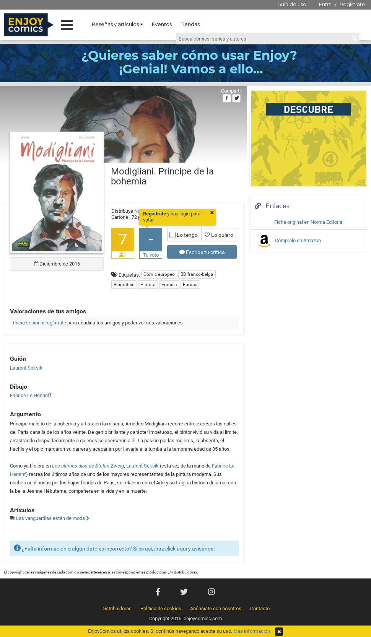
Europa (190, 284)
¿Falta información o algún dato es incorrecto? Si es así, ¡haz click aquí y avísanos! (114, 548)
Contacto (260, 608)
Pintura (148, 284)
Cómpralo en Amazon (289, 241)
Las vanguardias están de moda (52, 518)
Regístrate (352, 4)
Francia (169, 284)
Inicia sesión (27, 323)
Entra (325, 4)
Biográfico (124, 284)
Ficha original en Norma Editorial (308, 222)
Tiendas (190, 24)
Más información (251, 631)
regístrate (56, 323)
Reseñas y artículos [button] (117, 24)
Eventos (162, 24)
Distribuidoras (116, 608)
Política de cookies (160, 608)
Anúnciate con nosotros (215, 608)
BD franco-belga (197, 274)
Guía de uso (291, 4)
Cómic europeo (159, 274)
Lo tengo (183, 235)
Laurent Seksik (142, 466)
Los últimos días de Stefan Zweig (88, 466)
